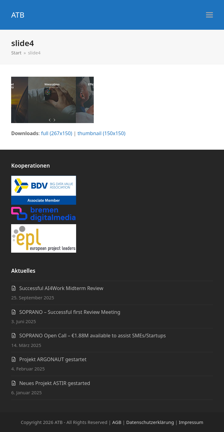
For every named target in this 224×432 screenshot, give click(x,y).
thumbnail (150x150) (102, 133)
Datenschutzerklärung (150, 422)
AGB (116, 422)
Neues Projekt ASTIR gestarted (54, 383)
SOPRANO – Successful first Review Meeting (69, 312)
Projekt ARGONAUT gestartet (52, 359)
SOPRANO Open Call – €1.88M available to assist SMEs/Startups (92, 335)
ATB (17, 15)
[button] (209, 15)
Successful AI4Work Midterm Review (61, 288)
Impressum (191, 422)
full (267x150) (56, 133)
